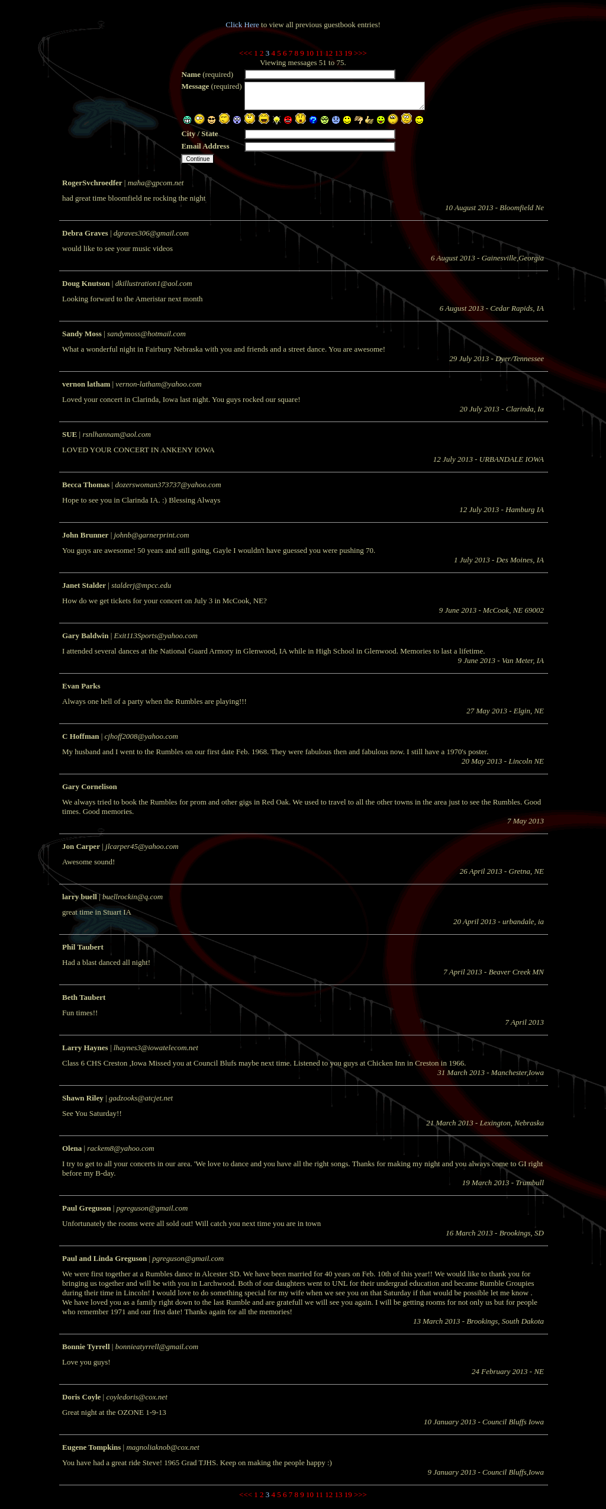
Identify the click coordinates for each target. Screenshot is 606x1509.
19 (348, 53)
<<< (245, 53)
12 (329, 53)
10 (310, 53)
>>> (360, 53)
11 (319, 53)
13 (338, 53)
